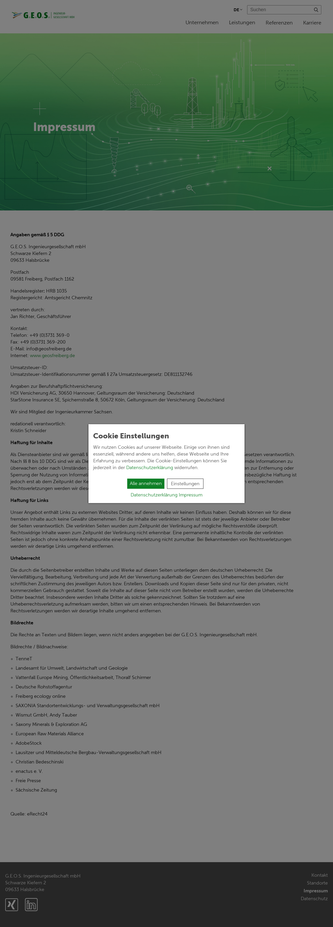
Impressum (190, 494)
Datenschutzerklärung (150, 467)
